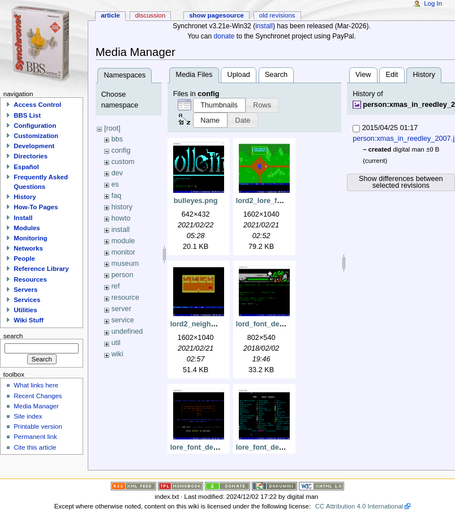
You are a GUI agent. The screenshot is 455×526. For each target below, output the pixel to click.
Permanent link (35, 436)
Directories (31, 156)
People (24, 258)
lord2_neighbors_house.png (218, 324)
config (121, 150)
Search (276, 75)
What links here (36, 385)
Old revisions (277, 15)
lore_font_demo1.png (206, 447)
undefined (127, 331)
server (121, 309)
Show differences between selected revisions (401, 182)
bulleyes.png (196, 201)
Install (23, 217)
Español (26, 166)
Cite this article (35, 447)
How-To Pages (36, 207)
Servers (25, 289)
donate (224, 36)
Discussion (150, 15)
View (363, 75)
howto (121, 218)
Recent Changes (38, 396)
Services (27, 299)
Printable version (38, 426)
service (122, 320)
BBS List (27, 115)
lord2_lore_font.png (269, 201)
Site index (28, 416)
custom (123, 162)
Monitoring (30, 238)
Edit (391, 75)
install (264, 26)
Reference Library (41, 268)
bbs (117, 139)
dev (117, 173)
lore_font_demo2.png (272, 447)
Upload (238, 75)
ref (115, 286)
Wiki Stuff (29, 320)
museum (125, 264)
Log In (433, 3)
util (116, 343)
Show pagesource (216, 15)
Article (110, 15)
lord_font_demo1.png (273, 324)
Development (34, 146)
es (115, 184)
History (25, 196)
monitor (123, 252)
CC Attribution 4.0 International (359, 506)
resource (125, 297)
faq (116, 196)
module (123, 241)
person (122, 275)
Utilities (25, 310)
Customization (36, 135)
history (121, 207)
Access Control (37, 104)
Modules (27, 228)
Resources (30, 279)
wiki (117, 354)
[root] (112, 128)
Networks (28, 248)
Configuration (35, 125)
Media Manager (36, 406)
